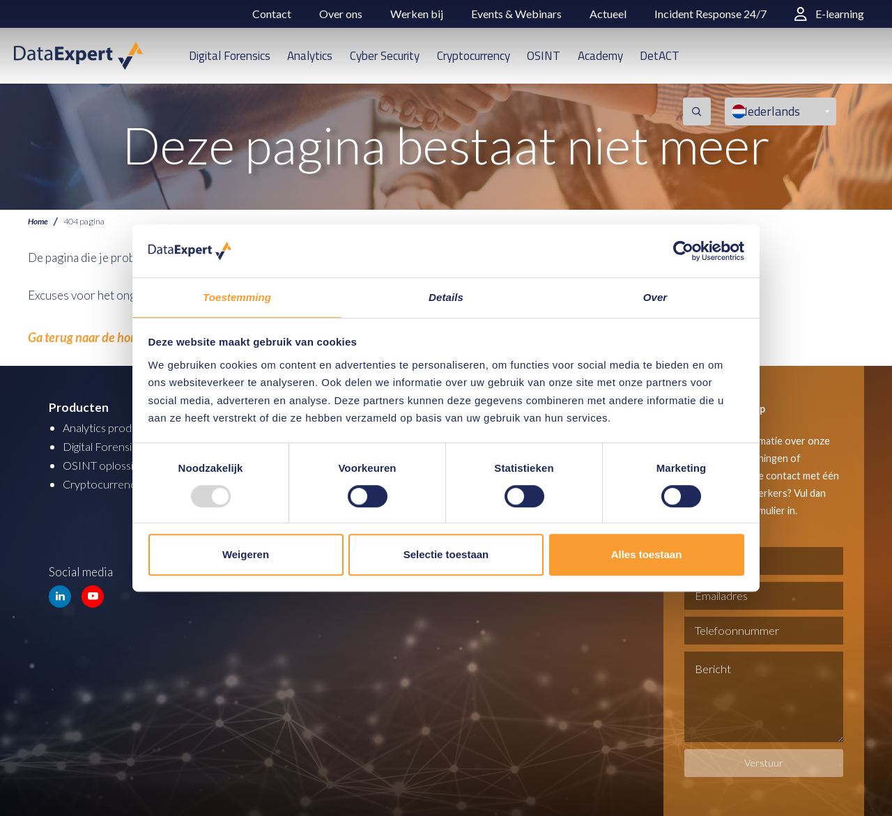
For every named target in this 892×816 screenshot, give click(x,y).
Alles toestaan (646, 555)
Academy (600, 56)
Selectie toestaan (446, 555)
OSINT (543, 56)
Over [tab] (655, 297)
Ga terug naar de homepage (95, 336)
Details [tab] (446, 297)
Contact (271, 13)
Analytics (309, 56)
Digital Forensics (229, 56)
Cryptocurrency (473, 56)
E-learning (829, 13)
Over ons (340, 13)
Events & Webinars (516, 13)
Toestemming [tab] (237, 297)
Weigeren (245, 555)
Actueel (608, 13)
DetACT (659, 56)
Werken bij (416, 13)
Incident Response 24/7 (710, 13)
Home (38, 221)
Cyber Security (385, 56)
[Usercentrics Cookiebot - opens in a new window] (683, 250)
